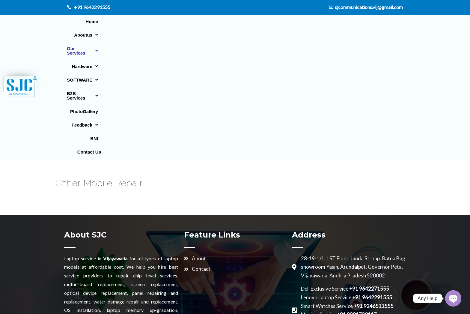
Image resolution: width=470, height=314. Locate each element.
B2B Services (317, 25)
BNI (420, 25)
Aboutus (162, 25)
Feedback (394, 25)
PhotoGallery (357, 25)
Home (134, 25)
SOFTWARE (275, 25)
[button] (162, 25)
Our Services (199, 25)
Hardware (238, 25)
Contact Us (445, 25)
